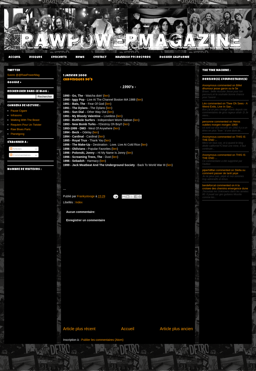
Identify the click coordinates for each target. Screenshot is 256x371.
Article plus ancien (176, 328)
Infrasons (16, 115)
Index (78, 202)
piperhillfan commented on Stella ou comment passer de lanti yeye (223, 172)
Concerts (59, 57)
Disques (35, 57)
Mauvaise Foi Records (133, 57)
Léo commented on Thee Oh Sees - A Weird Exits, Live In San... (224, 105)
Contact (100, 57)
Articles (16, 148)
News (80, 57)
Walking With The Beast (25, 119)
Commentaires (20, 155)
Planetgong (17, 133)
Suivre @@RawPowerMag (23, 74)
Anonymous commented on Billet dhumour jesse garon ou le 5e (222, 87)
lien (106, 95)
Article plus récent (79, 328)
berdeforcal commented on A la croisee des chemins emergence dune (225, 187)
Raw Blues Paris (20, 129)
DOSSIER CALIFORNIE (174, 57)
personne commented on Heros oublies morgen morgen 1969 (221, 123)
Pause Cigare (19, 110)
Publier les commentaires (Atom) (102, 339)
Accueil (14, 57)
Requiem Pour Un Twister (26, 124)
